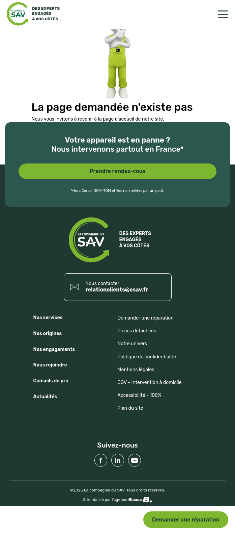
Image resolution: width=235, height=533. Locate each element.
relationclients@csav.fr (117, 289)
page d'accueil (118, 119)
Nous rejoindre (50, 365)
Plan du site (130, 408)
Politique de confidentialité (147, 357)
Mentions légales (136, 370)
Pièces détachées (137, 331)
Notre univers (132, 344)
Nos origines (47, 333)
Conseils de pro (50, 381)
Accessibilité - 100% (139, 395)
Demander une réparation (185, 519)
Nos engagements (54, 349)
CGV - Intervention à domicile (150, 382)
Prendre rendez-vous (118, 171)
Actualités (45, 397)
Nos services (48, 318)
